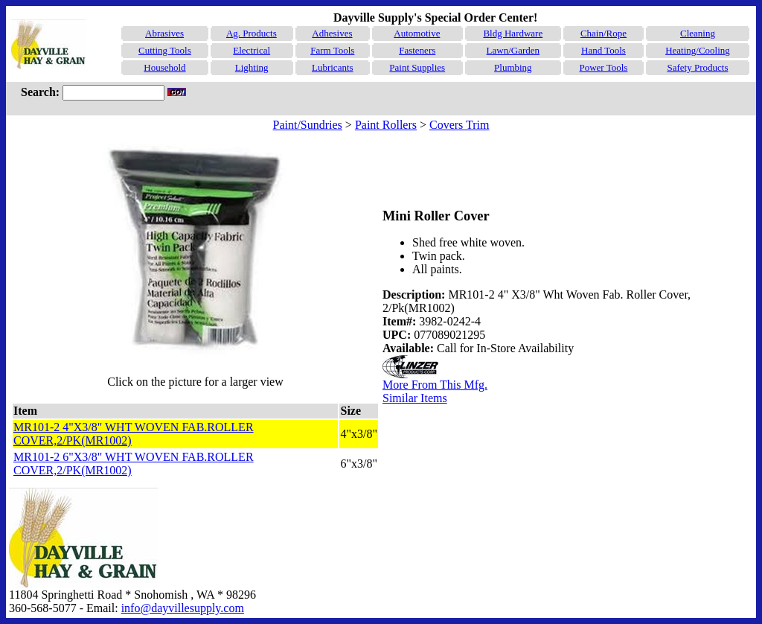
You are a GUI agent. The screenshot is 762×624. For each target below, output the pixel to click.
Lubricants (332, 67)
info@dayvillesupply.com (182, 608)
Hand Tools (603, 50)
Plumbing (513, 67)
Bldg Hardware (512, 33)
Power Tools (603, 67)
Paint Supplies (417, 67)
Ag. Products (251, 33)
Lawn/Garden (513, 50)
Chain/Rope (603, 33)
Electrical (251, 50)
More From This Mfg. (434, 384)
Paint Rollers (386, 124)
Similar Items (414, 398)
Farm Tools (332, 50)
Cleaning (697, 33)
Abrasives (164, 33)
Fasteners (417, 50)
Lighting (252, 67)
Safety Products (698, 67)
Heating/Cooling (697, 50)
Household (164, 67)
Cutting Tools (164, 50)
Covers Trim (459, 124)
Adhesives (332, 33)
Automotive (417, 33)
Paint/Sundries (307, 124)
